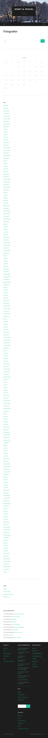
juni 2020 (5, 290)
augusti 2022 (6, 221)
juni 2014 (5, 479)
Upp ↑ (43, 734)
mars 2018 (5, 361)
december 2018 (6, 337)
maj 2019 (5, 324)
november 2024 (6, 150)
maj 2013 (5, 513)
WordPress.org (6, 596)
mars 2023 (5, 203)
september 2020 (6, 282)
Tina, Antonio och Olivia (8, 661)
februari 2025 (6, 142)
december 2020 (6, 274)
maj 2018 (5, 355)
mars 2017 (5, 392)
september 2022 (6, 218)
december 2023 (6, 179)
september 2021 (6, 250)
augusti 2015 (6, 442)
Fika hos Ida (34, 650)
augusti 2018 (6, 348)
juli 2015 (5, 445)
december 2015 (6, 432)
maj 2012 (5, 545)
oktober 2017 (6, 374)
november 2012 (6, 529)
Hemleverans (35, 661)
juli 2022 (5, 224)
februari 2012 (6, 553)
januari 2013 (6, 524)
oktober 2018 (6, 342)
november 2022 (6, 213)
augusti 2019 (6, 316)
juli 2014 (5, 477)
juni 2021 (5, 258)
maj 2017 (5, 387)
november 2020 (6, 276)
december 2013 (6, 495)
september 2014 (6, 471)
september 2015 (6, 440)
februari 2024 (6, 174)
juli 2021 (5, 255)
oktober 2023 (6, 184)
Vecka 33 (34, 664)
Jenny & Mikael (24, 9)
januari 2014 (6, 492)
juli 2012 (5, 540)
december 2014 (6, 463)
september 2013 (6, 503)
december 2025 (6, 116)
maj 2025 (5, 134)
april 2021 (5, 263)
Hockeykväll (35, 666)
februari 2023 (6, 205)
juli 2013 (5, 508)
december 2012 (6, 527)
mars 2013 (5, 519)
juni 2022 (5, 226)
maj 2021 (5, 261)
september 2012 (6, 535)
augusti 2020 (6, 284)
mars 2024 (5, 171)
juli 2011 (5, 571)
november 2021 (6, 245)
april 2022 (5, 232)
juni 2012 (5, 542)
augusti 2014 (6, 474)
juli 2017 (5, 382)
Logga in (5, 588)
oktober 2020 (6, 279)
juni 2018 (5, 353)
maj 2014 (5, 482)
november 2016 (6, 403)
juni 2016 (5, 416)
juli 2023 (5, 192)
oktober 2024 (6, 153)
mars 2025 (5, 139)
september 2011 (6, 566)
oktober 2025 (6, 121)
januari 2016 (6, 429)
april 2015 (5, 453)
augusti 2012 (6, 537)
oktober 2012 (6, 532)
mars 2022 (5, 234)
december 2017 (6, 369)
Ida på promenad (14, 629)
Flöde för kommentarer (8, 594)
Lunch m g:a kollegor (15, 624)
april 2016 (5, 421)
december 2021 (6, 242)
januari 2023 (6, 208)
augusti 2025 (6, 126)
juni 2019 (5, 321)
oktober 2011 (6, 564)
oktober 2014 (6, 469)
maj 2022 (5, 229)
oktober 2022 (6, 216)
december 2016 (6, 400)
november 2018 (6, 340)
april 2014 (5, 485)
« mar (5, 87)
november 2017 (6, 371)
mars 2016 (5, 424)
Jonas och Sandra (7, 653)
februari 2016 (6, 427)
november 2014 (6, 466)
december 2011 (6, 558)
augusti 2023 (6, 189)
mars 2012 (5, 550)
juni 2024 (5, 163)
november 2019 (6, 308)
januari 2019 (6, 334)
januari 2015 (6, 461)
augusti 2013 (6, 506)
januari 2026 (6, 113)
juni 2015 (5, 448)
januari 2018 (6, 366)
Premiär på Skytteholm (37, 653)
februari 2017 (6, 395)
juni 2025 (5, 131)
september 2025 (6, 124)
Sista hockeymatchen (36, 656)
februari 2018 (6, 363)
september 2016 (6, 408)
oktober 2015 (6, 437)
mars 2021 (5, 266)
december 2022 (6, 211)
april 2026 (5, 105)
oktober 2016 (6, 406)
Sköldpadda (13, 619)
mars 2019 (5, 329)
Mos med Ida (10, 635)
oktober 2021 (6, 247)
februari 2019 (6, 332)
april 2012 (5, 548)
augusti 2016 (6, 411)
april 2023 (5, 200)
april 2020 (5, 295)
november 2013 (6, 498)
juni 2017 (5, 384)
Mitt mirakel (6, 656)
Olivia (4, 658)
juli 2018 (5, 350)
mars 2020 (5, 297)
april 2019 (5, 326)
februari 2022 (6, 237)
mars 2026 (5, 108)
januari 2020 (6, 303)
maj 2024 (5, 166)
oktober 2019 (6, 311)
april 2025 (5, 137)
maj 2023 (5, 197)
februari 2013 (6, 521)
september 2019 (6, 313)
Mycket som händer (19, 613)
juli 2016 (5, 413)
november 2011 (6, 561)
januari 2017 (6, 398)
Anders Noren (37, 734)
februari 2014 (6, 490)
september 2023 (6, 187)
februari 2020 (6, 300)
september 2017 (6, 377)
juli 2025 (5, 129)
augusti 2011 (6, 569)
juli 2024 (5, 160)
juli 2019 (5, 319)
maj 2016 (5, 419)
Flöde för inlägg (6, 591)
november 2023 (6, 182)
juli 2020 (5, 287)
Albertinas (5, 648)
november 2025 (6, 118)
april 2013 (5, 516)
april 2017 (5, 390)
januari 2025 (6, 145)
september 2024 (6, 155)
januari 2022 (6, 239)
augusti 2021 (6, 253)
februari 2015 (6, 458)
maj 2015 (5, 450)
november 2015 (6, 434)
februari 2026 (6, 110)
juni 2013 (5, 511)
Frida (4, 650)
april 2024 (5, 168)
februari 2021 (6, 268)
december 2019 (6, 305)
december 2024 (6, 147)
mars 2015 (5, 456)
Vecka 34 (34, 648)
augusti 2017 (6, 379)
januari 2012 (6, 556)
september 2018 (6, 345)
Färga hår (34, 658)
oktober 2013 (6, 500)
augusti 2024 (6, 158)
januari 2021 (6, 271)
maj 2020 (5, 292)
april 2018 (5, 358)
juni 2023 (5, 195)
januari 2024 (6, 176)
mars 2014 (5, 487)
